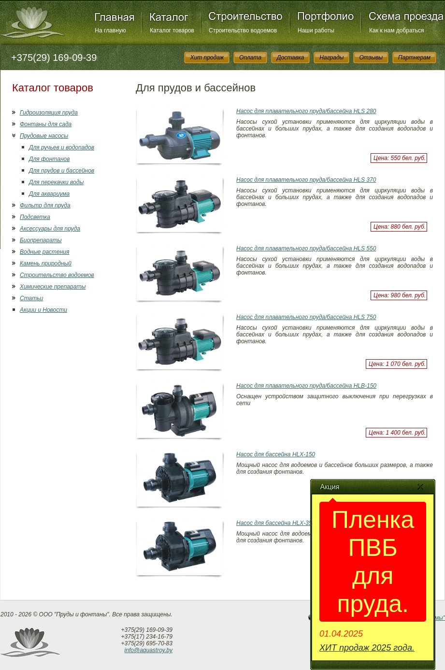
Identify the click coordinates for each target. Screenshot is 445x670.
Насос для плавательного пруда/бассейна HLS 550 (306, 248)
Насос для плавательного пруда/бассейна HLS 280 (306, 111)
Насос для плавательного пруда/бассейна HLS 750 (306, 317)
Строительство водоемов (243, 30)
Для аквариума (49, 193)
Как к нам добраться (396, 30)
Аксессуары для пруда (50, 228)
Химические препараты (53, 286)
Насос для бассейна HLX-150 (275, 454)
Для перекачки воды (56, 182)
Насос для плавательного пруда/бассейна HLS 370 (306, 179)
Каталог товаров (172, 30)
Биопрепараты (41, 240)
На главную (110, 30)
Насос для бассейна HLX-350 (275, 523)
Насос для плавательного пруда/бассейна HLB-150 (306, 385)
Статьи (31, 298)
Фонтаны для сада (46, 124)
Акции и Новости (43, 309)
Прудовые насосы (44, 135)
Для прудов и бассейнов (61, 170)
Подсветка (35, 217)
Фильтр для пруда (45, 205)
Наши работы (316, 30)
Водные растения (44, 251)
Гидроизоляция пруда (49, 112)
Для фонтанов (49, 159)
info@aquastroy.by (148, 650)
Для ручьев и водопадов (61, 147)
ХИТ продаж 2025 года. (367, 648)
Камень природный (46, 263)
